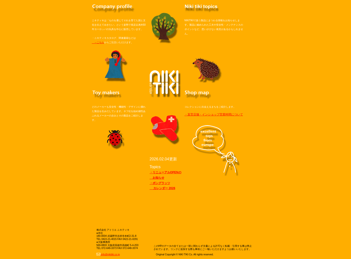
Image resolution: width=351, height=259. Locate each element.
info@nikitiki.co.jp (108, 254)
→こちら (98, 42)
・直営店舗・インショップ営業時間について (214, 114)
